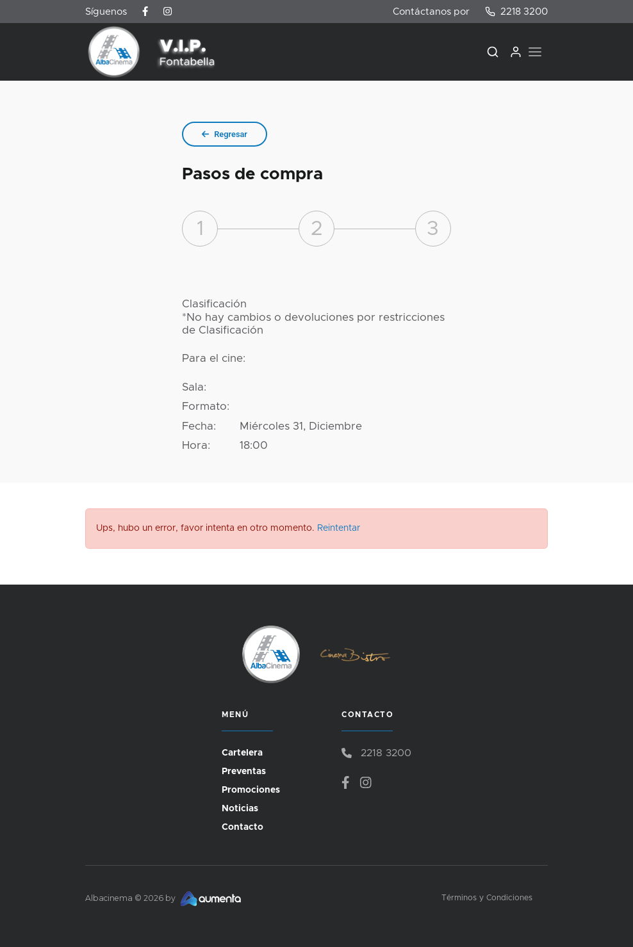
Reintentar (338, 528)
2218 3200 (516, 11)
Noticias (240, 808)
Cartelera (242, 753)
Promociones (251, 790)
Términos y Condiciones (486, 898)
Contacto (242, 827)
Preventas (244, 771)
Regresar (224, 134)
